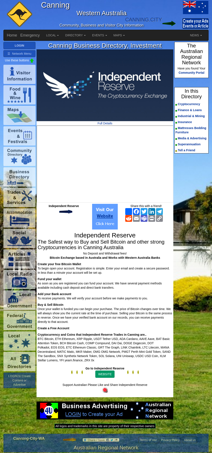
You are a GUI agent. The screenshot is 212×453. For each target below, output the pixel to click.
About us (190, 440)
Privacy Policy (170, 440)
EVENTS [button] (99, 35)
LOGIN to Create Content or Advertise (19, 380)
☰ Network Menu (19, 53)
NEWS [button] (196, 35)
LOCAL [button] (52, 35)
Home (12, 35)
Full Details (104, 123)
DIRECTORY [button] (75, 35)
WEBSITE (105, 374)
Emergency (30, 35)
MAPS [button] (119, 35)
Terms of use (148, 440)
